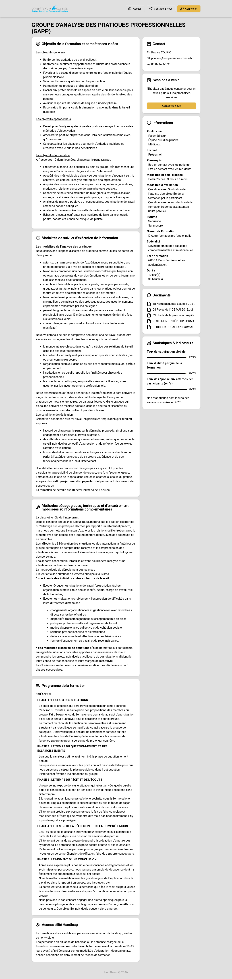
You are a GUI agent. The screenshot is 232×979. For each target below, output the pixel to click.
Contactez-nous (161, 9)
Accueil (134, 9)
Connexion (188, 9)
